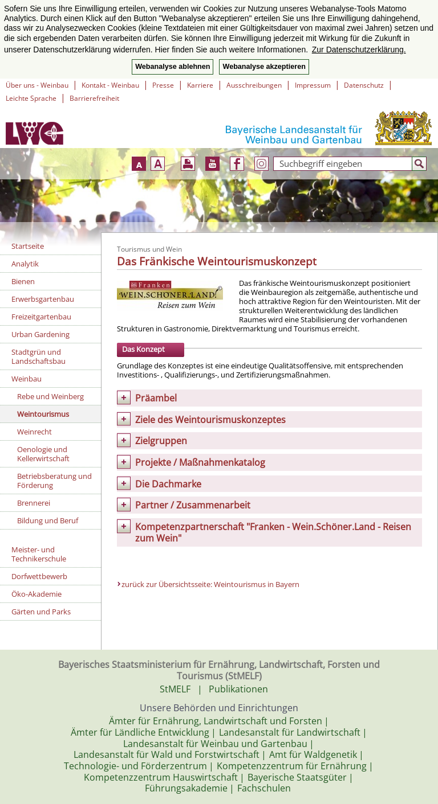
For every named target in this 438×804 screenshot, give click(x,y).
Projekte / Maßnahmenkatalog (200, 462)
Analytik (25, 264)
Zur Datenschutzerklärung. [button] (359, 49)
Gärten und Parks (41, 611)
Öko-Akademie (36, 594)
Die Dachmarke (168, 484)
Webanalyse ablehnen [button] (172, 67)
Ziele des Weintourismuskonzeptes (210, 419)
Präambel (156, 398)
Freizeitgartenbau (41, 316)
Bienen (23, 281)
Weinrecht (34, 431)
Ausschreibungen (254, 85)
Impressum (313, 85)
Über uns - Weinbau (37, 85)
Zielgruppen (161, 440)
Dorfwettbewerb (39, 576)
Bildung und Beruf (47, 520)
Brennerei (33, 503)
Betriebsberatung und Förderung (54, 480)
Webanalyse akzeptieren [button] (263, 67)
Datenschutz (364, 85)
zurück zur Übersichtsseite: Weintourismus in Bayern (210, 584)
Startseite (27, 246)
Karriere (200, 85)
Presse (163, 85)
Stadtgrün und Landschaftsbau (38, 356)
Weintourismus (43, 414)
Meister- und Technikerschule (38, 554)
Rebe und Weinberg (50, 396)
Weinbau (26, 379)
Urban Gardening (40, 334)
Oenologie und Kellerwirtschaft (43, 453)
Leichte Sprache (31, 98)
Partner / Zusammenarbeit (192, 505)
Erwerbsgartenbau (42, 299)
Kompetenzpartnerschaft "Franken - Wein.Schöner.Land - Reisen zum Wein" (273, 532)
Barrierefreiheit (94, 98)
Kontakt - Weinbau (110, 85)
